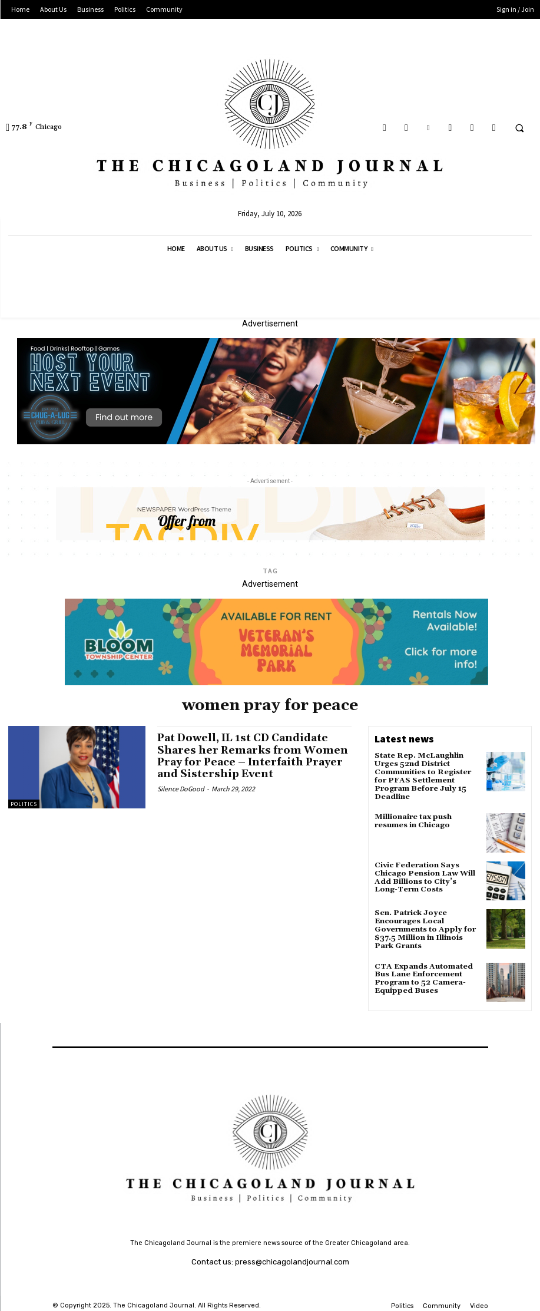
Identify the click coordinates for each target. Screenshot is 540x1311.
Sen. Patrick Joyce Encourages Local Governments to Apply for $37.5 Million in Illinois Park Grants (423, 926)
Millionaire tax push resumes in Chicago (412, 818)
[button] (519, 128)
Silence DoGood (180, 787)
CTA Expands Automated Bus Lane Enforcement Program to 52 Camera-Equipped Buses (422, 973)
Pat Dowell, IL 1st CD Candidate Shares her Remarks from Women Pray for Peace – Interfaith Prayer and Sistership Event (254, 755)
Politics (24, 804)
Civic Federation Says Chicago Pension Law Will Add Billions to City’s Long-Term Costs (426, 874)
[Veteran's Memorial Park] (276, 682)
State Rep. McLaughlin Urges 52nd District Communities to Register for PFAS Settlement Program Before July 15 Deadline (421, 775)
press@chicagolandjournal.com (292, 1257)
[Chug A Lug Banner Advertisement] (276, 441)
